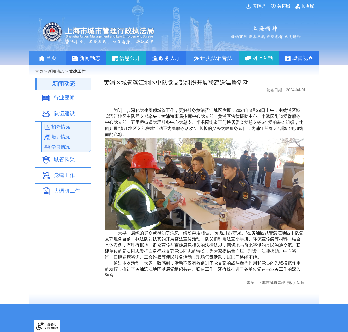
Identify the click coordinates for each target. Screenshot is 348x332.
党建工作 (77, 71)
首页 (39, 71)
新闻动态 (56, 71)
